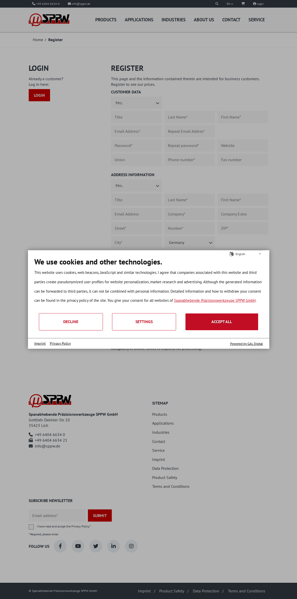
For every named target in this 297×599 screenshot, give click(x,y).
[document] (148, 285)
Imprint (40, 343)
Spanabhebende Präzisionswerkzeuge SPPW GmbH (215, 300)
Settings (144, 321)
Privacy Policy (60, 343)
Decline (70, 321)
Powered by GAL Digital (246, 344)
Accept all (221, 321)
